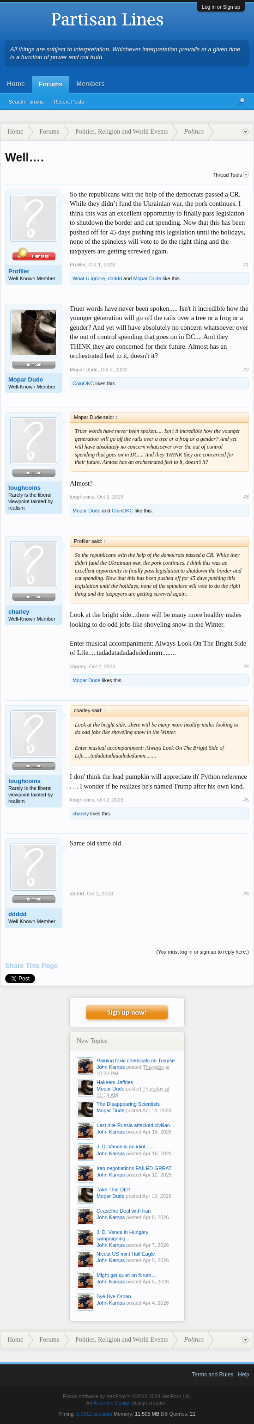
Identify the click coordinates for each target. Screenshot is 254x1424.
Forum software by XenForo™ (127, 1396)
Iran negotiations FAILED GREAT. (134, 1168)
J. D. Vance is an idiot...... (125, 1146)
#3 (246, 496)
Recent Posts (69, 102)
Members (90, 83)
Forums (50, 84)
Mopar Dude (147, 278)
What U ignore (89, 278)
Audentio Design (112, 1403)
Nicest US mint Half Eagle (126, 1254)
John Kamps (111, 1067)
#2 (246, 369)
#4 (246, 666)
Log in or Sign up (221, 7)
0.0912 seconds (94, 1414)
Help (243, 1374)
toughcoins (24, 487)
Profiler (19, 271)
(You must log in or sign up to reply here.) (202, 952)
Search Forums (26, 102)
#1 (246, 264)
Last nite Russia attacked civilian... (135, 1125)
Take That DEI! (113, 1189)
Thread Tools (231, 175)
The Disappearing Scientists (128, 1104)
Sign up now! (127, 1012)
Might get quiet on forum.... (127, 1275)
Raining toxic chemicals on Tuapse (136, 1060)
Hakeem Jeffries (115, 1082)
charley (19, 611)
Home (16, 83)
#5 (246, 799)
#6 (246, 893)
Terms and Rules (212, 1374)
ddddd (115, 278)
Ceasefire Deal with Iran (124, 1211)
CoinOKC (83, 383)
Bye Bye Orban (114, 1296)
